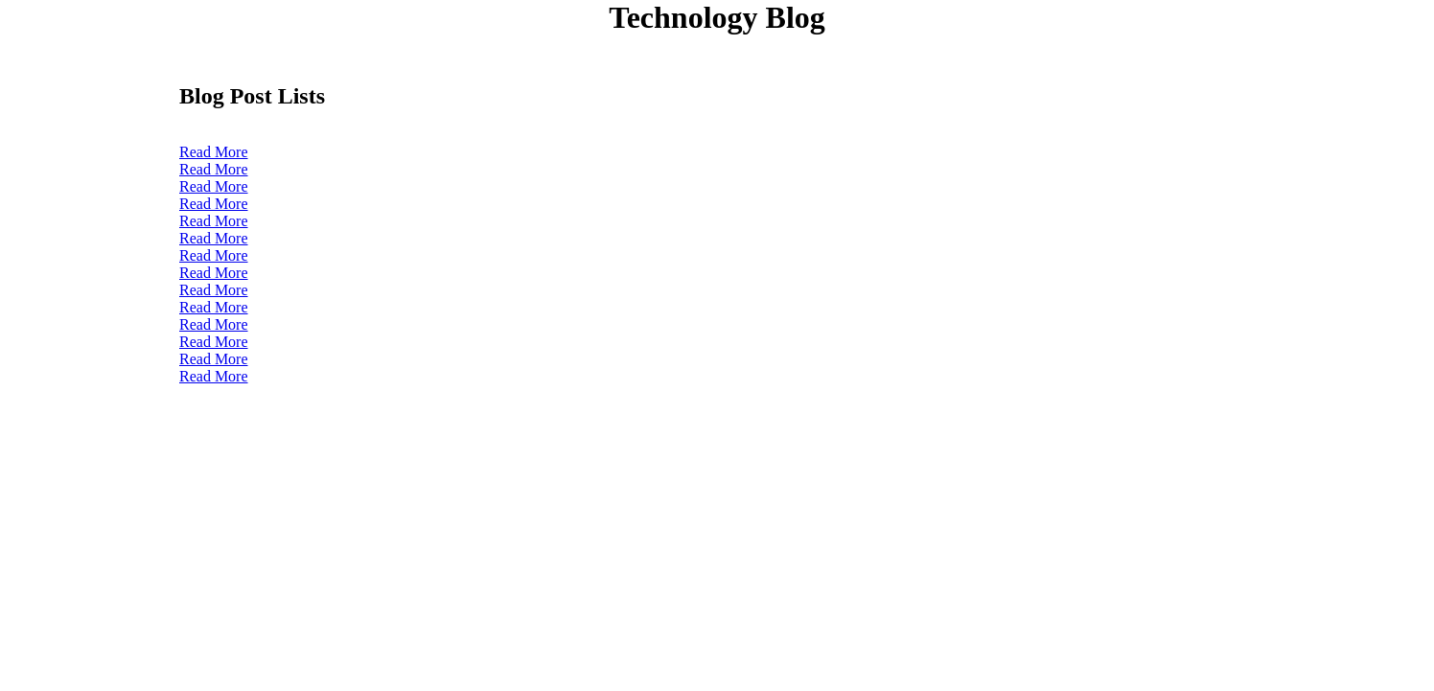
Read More (213, 152)
